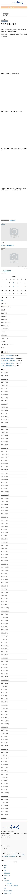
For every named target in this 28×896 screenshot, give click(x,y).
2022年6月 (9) (4, 510)
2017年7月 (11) (4, 695)
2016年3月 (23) (4, 746)
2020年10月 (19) (5, 573)
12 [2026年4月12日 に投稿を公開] (25, 286)
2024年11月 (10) (5, 419)
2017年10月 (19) (5, 686)
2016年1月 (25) (4, 752)
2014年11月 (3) (4, 796)
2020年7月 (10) (4, 583)
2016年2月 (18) (4, 749)
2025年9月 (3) (4, 394)
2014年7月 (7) (4, 808)
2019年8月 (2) (4, 617)
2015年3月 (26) (4, 783)
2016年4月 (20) (4, 742)
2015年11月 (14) (5, 758)
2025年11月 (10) (5, 388)
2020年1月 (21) (4, 601)
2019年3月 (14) (4, 633)
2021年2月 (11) (4, 561)
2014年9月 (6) (4, 802)
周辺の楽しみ (7, 875)
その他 (2, 347)
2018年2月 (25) (4, 673)
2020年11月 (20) (5, 570)
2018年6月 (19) (4, 661)
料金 (5, 888)
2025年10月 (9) (4, 391)
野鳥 (5, 878)
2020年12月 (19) (5, 567)
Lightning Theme (17, 854)
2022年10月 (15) (5, 498)
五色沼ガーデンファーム (7, 322)
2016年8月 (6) (4, 730)
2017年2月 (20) (4, 711)
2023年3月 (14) (4, 482)
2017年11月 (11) (5, 683)
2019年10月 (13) (5, 611)
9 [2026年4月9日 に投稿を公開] (13, 286)
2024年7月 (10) (4, 432)
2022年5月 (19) (4, 514)
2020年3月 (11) (4, 595)
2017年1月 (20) (4, 714)
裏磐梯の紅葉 (4, 319)
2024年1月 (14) (4, 451)
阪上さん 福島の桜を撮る (7, 355)
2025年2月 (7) (4, 410)
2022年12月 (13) (5, 492)
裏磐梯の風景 (4, 21)
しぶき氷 (3, 341)
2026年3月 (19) (4, 376)
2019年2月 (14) (4, 636)
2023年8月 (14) (4, 466)
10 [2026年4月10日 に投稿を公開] (17, 286)
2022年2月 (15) (4, 523)
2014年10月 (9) (4, 799)
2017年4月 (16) (4, 705)
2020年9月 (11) (4, 576)
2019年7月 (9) (4, 620)
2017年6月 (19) (4, 698)
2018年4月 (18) (4, 667)
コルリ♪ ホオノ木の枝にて (7, 245)
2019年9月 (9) (4, 614)
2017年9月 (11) (4, 689)
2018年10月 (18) (5, 648)
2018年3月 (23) (4, 670)
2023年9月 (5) (4, 463)
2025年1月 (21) (4, 413)
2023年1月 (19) (4, 488)
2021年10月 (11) (5, 535)
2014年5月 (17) (4, 815)
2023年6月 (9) (4, 473)
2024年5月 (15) (4, 438)
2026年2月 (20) (4, 379)
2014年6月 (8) (4, 811)
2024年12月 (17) (5, 416)
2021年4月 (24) (4, 554)
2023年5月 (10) (4, 476)
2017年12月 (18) (5, 680)
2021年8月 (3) (4, 542)
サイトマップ (4, 848)
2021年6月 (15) (4, 548)
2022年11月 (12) (5, 495)
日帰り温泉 (9, 883)
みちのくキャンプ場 (6, 307)
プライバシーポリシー (6, 846)
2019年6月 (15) (4, 623)
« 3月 (2, 300)
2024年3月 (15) (4, 445)
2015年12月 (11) (5, 755)
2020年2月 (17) (4, 598)
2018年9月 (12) (4, 651)
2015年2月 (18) (4, 786)
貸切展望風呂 (7, 873)
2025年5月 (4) (4, 401)
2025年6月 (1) (4, 397)
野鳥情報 (3, 310)
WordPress (9, 854)
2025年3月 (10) (4, 407)
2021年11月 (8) (4, 532)
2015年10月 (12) (5, 761)
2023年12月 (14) (5, 454)
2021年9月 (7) (4, 539)
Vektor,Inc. (13, 856)
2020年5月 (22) (4, 589)
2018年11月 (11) (5, 645)
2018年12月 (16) (5, 642)
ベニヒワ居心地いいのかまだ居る (8, 360)
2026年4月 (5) (4, 372)
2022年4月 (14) (4, 517)
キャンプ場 (6, 880)
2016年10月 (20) (5, 724)
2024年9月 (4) (4, 426)
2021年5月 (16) (4, 551)
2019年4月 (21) (4, 630)
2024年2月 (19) (4, 448)
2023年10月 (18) (5, 460)
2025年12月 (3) (4, 385)
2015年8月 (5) (4, 767)
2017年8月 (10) (4, 692)
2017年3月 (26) (4, 708)
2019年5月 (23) (4, 626)
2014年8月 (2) (4, 805)
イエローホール (4, 338)
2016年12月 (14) (5, 717)
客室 (5, 868)
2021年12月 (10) (5, 529)
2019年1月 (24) (4, 639)
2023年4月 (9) (4, 479)
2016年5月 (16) (4, 739)
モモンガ (3, 332)
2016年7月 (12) (4, 733)
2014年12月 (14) (5, 793)
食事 (5, 870)
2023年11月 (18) (5, 457)
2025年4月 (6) (4, 404)
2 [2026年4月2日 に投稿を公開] (13, 283)
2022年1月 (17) (4, 526)
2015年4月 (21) (4, 780)
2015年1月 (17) (4, 789)
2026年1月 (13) (4, 382)
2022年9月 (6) (4, 501)
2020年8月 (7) (4, 579)
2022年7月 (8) (4, 507)
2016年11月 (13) (5, 720)
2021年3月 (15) (4, 557)
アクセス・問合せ (8, 890)
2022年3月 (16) (4, 520)
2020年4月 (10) (4, 592)
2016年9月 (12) (4, 727)
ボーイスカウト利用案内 (12, 885)
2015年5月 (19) (4, 777)
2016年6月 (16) (4, 736)
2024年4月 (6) (4, 441)
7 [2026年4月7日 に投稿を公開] (5, 286)
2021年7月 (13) (4, 545)
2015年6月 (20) (4, 774)
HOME (5, 865)
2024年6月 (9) (4, 435)
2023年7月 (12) (4, 470)
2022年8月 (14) (4, 504)
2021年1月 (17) (4, 564)
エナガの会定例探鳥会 (6, 271)
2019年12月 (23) (5, 604)
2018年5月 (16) (4, 664)
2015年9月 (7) (4, 764)
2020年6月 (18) (4, 586)
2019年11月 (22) (5, 608)
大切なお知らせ (4, 325)
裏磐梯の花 (3, 316)
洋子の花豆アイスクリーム (7, 344)
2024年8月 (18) (4, 429)
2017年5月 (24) (4, 702)
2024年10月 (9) (4, 423)
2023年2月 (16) (4, 485)
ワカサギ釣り (4, 335)
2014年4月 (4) (4, 818)
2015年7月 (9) (4, 771)
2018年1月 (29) (4, 677)
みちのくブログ (7, 893)
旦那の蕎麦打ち (4, 328)
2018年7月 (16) (4, 658)
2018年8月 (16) (4, 655)
